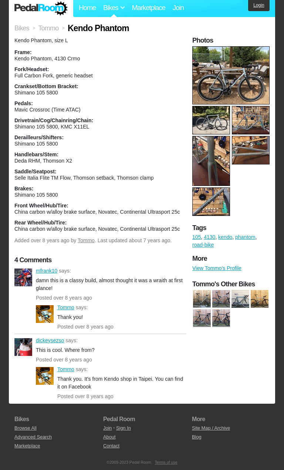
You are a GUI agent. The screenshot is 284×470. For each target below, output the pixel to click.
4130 (209, 237)
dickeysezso (23, 347)
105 (196, 237)
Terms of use (166, 462)
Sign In (123, 428)
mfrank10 (23, 277)
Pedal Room (41, 8)
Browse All (25, 428)
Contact (111, 446)
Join (178, 7)
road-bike (203, 245)
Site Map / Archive (211, 428)
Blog (197, 437)
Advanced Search (33, 437)
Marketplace (148, 7)
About (109, 437)
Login (258, 5)
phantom (245, 237)
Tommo (86, 240)
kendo (225, 237)
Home (87, 7)
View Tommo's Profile (216, 268)
